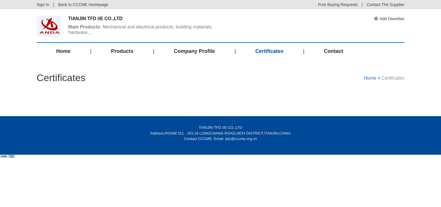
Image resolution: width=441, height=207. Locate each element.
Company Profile (194, 51)
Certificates (269, 51)
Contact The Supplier (385, 4)
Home (63, 51)
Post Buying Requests (338, 4)
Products (122, 51)
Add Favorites (389, 18)
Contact (333, 51)
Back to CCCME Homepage (83, 4)
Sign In (43, 4)
